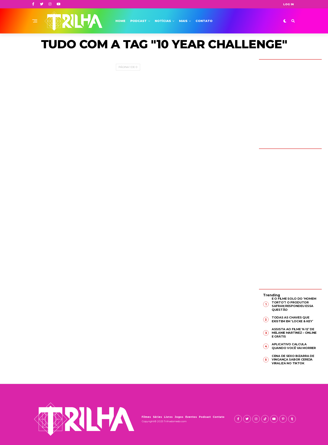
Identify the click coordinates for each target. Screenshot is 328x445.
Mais (183, 21)
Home (120, 21)
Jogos (179, 416)
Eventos (191, 416)
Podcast (138, 21)
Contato (204, 21)
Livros (168, 416)
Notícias (163, 21)
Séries (157, 416)
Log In (288, 4)
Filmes (146, 416)
